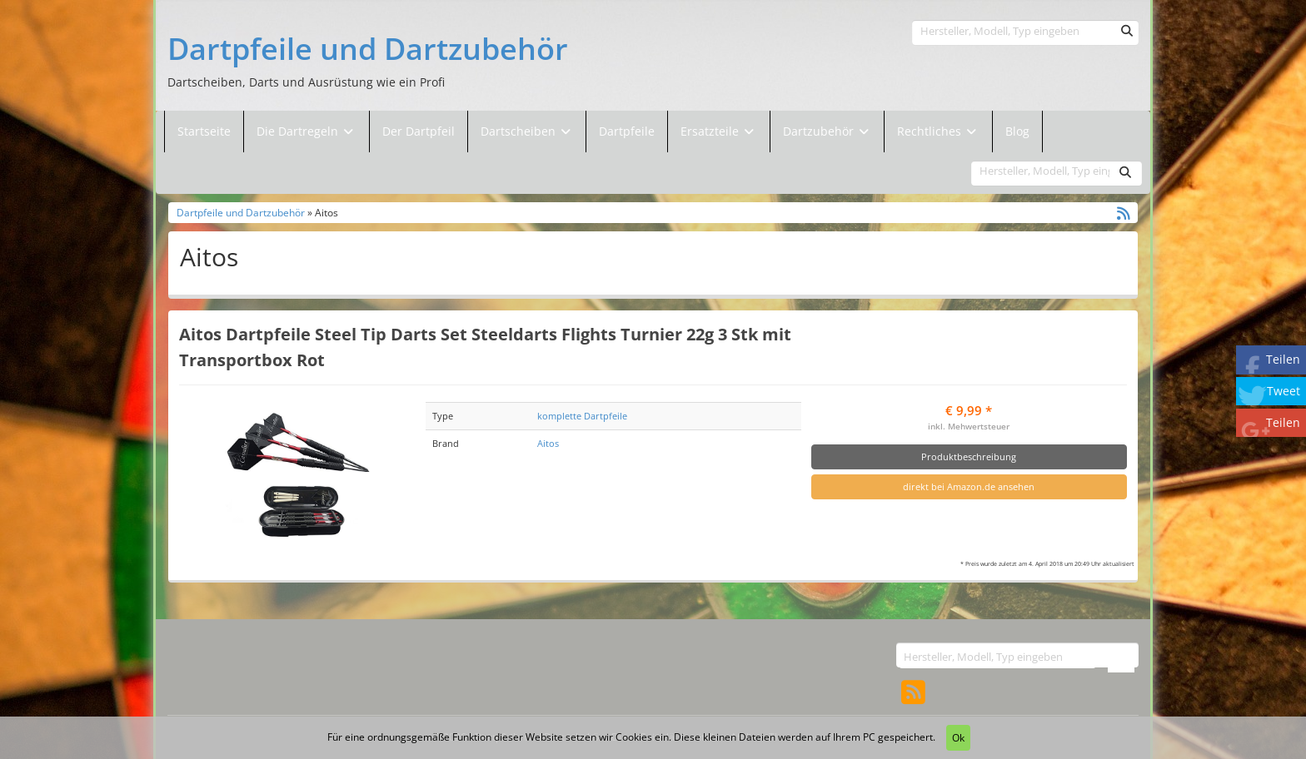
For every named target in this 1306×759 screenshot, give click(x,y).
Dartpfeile (627, 131)
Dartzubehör (820, 131)
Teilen (1283, 359)
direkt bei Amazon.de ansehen (968, 486)
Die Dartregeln (306, 131)
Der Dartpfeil (418, 131)
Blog (1017, 131)
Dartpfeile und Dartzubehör (367, 49)
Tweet (1283, 391)
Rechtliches (938, 131)
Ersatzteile (711, 131)
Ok (958, 738)
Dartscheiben (520, 131)
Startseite (204, 131)
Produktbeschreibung (968, 456)
